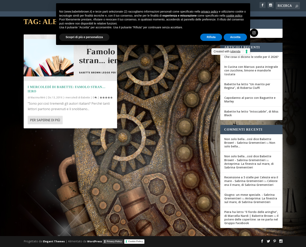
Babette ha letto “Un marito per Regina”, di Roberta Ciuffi (247, 86)
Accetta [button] (235, 37)
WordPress (94, 241)
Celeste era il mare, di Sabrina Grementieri (250, 182)
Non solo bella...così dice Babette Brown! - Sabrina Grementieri (247, 141)
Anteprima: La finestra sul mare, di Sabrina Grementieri (249, 165)
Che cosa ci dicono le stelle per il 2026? (251, 57)
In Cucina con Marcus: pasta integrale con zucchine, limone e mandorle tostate (251, 70)
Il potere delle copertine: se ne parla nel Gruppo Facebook (251, 219)
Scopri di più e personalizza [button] (84, 37)
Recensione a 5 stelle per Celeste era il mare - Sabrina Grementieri (251, 179)
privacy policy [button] (209, 11)
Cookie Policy (135, 241)
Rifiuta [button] (211, 37)
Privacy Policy (114, 241)
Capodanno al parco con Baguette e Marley (249, 99)
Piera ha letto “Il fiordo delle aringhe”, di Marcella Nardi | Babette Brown (251, 213)
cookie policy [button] (234, 15)
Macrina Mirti (38, 97)
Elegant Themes (54, 241)
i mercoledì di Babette (77, 97)
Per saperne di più (45, 120)
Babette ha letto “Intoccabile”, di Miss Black (251, 113)
